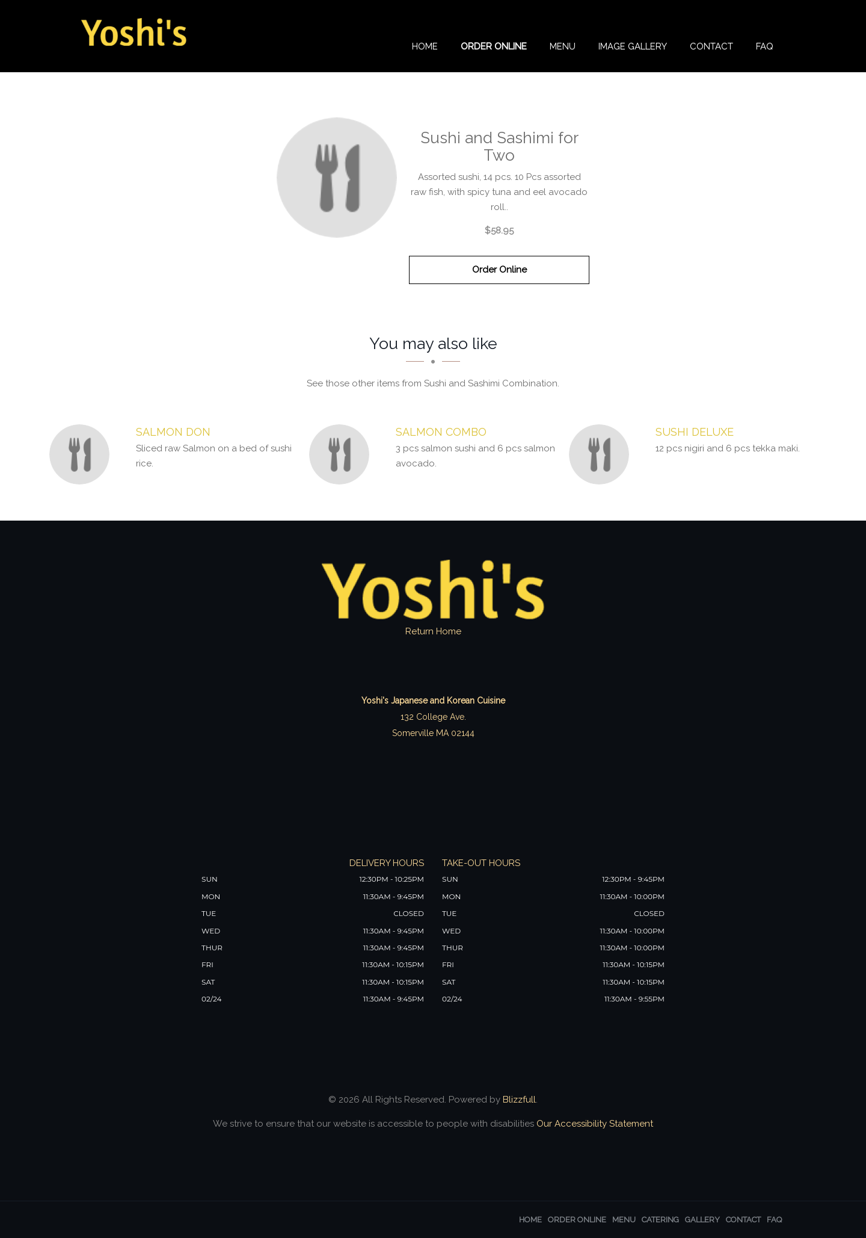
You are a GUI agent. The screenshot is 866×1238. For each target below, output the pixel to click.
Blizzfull (519, 1099)
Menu (563, 46)
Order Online (494, 46)
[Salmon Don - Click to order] (82, 454)
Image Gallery (632, 46)
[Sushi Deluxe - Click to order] (602, 454)
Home (425, 46)
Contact (711, 46)
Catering (660, 1219)
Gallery (702, 1219)
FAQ (764, 46)
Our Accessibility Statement (593, 1123)
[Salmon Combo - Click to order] (342, 454)
